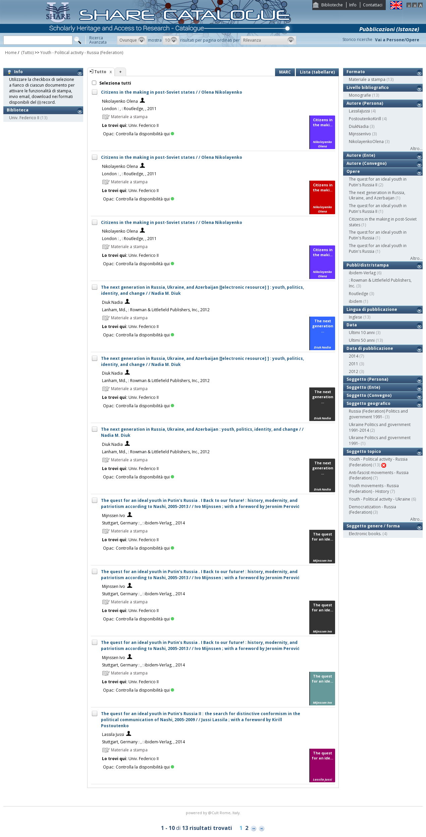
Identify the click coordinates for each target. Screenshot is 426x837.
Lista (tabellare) (317, 72)
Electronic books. (365, 534)
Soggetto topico (364, 451)
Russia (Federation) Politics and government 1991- (378, 414)
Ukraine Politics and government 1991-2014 (380, 427)
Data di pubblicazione (370, 348)
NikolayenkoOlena (366, 141)
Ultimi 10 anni (362, 332)
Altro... (416, 148)
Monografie (360, 95)
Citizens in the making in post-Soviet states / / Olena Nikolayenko (171, 92)
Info (353, 5)
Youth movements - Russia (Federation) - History (374, 488)
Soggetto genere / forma (373, 526)
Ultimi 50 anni (362, 340)
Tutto (100, 72)
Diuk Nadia (112, 302)
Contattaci (372, 5)
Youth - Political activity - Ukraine (379, 499)
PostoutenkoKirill (365, 119)
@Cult (214, 812)
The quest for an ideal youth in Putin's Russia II (378, 182)
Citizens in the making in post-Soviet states (383, 222)
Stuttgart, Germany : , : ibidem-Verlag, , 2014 (143, 523)
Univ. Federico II (24, 118)
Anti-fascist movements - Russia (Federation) (379, 475)
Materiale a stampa (367, 79)
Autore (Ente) (361, 155)
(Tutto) (27, 52)
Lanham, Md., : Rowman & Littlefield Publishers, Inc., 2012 (156, 310)
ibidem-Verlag (362, 273)
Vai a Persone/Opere (397, 40)
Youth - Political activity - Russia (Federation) (81, 52)
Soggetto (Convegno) (369, 395)
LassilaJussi (359, 111)
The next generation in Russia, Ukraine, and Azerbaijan (377, 195)
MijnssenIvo (360, 134)
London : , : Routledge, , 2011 (129, 108)
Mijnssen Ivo (113, 515)
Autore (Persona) (365, 103)
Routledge (358, 293)
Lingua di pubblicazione (372, 309)
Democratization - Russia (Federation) (372, 509)
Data (352, 325)
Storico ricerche (357, 39)
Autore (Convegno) (366, 163)
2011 (353, 364)
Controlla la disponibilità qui (145, 134)
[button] (132, 40)
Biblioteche (332, 5)
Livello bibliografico (368, 87)
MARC (285, 72)
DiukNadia (359, 126)
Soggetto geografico (368, 403)
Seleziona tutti (114, 83)
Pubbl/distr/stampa (368, 265)
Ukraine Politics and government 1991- (380, 440)
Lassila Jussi (113, 734)
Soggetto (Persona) (367, 379)
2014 (353, 356)
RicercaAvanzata (98, 40)
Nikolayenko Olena (120, 101)
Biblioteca (18, 110)
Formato (356, 72)
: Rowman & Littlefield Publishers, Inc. (380, 283)
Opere (353, 171)
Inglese (355, 317)
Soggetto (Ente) (363, 387)
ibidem (355, 301)
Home (11, 52)
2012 (353, 371)
